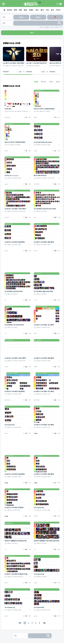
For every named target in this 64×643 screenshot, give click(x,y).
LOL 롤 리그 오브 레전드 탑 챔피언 (14, 507)
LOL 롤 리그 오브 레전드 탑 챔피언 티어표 (16, 574)
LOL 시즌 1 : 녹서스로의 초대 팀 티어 (36, 63)
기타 (47, 10)
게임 (20, 10)
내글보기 (38, 17)
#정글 (19, 394)
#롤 (7, 66)
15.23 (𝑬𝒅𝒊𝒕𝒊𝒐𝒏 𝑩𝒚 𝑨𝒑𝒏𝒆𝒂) (11, 175)
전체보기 (21, 17)
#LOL (4, 66)
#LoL (35, 211)
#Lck (10, 111)
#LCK (50, 66)
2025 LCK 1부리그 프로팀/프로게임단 (44, 109)
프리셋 (9, 10)
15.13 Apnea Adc (10, 425)
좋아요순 (43, 82)
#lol (13, 111)
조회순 (51, 82)
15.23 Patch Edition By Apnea (43, 142)
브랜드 (31, 10)
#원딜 (48, 145)
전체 (15, 10)
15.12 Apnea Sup (39, 574)
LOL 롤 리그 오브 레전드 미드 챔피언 (44, 325)
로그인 (57, 4)
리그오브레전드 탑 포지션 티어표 (14, 291)
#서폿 (22, 66)
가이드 (58, 10)
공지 (52, 10)
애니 (37, 10)
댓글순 (58, 82)
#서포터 (19, 66)
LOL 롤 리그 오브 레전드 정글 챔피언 (15, 391)
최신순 (36, 82)
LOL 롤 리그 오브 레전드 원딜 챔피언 (15, 242)
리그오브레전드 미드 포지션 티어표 (14, 325)
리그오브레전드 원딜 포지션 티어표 (43, 291)
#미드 (48, 327)
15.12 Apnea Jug (10, 607)
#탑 (19, 510)
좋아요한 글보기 (55, 17)
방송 (25, 10)
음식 (42, 10)
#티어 (21, 577)
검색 (59, 23)
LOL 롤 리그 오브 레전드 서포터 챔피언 (13, 63)
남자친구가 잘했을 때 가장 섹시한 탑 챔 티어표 (46, 541)
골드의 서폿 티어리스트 (40, 175)
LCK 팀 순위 (8, 109)
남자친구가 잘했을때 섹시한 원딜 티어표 (16, 541)
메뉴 (61, 4)
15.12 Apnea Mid (39, 607)
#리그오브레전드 (12, 66)
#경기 (15, 111)
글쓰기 (32, 33)
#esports (7, 111)
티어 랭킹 (30, 4)
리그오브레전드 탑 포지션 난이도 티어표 (45, 209)
